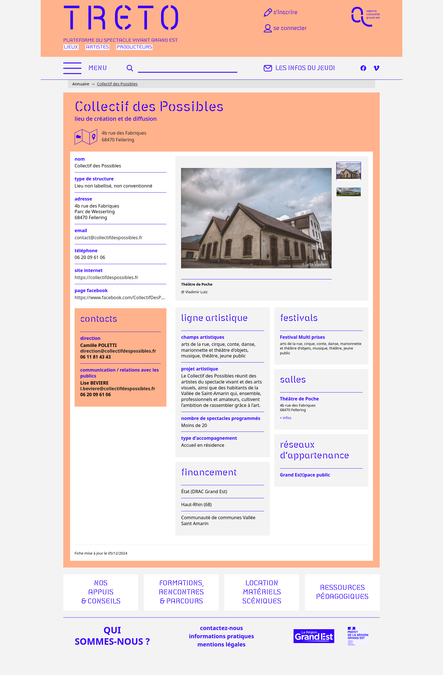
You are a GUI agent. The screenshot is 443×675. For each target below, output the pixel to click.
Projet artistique (199, 369)
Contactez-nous (221, 627)
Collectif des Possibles (117, 84)
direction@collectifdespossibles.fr (118, 351)
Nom (80, 159)
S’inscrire (279, 12)
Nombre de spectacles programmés (220, 418)
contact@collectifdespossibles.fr (108, 237)
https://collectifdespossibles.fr (106, 277)
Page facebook (91, 291)
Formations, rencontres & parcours (181, 592)
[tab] (348, 171)
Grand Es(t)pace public (305, 475)
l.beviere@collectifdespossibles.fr (117, 388)
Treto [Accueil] (124, 20)
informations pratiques (221, 636)
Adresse (83, 199)
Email (81, 231)
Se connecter (284, 28)
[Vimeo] (376, 68)
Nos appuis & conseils (101, 592)
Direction (90, 338)
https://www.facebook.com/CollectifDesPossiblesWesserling (138, 297)
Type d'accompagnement (209, 438)
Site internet (89, 270)
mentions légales (221, 644)
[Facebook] (363, 68)
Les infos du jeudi (298, 68)
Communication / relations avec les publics (119, 373)
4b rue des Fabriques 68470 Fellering (124, 136)
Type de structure (94, 179)
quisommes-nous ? (112, 635)
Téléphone (86, 251)
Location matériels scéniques (261, 592)
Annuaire (80, 84)
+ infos (285, 417)
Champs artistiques (202, 337)
